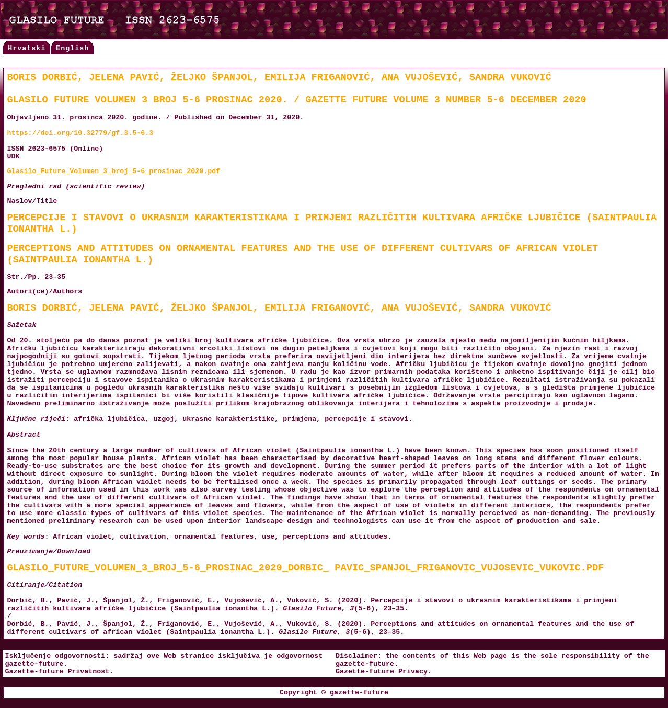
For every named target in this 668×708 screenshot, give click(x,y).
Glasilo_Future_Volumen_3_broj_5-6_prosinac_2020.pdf (113, 171)
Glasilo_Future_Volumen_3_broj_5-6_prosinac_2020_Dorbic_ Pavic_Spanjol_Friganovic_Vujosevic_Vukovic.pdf (305, 568)
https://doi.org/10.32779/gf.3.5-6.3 (80, 133)
